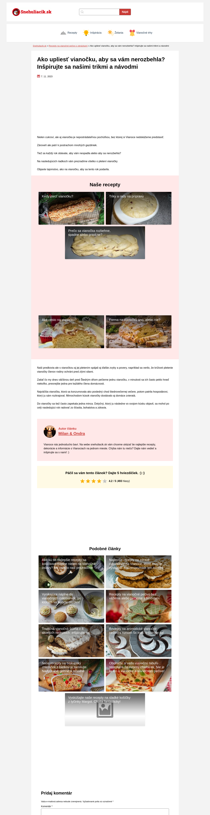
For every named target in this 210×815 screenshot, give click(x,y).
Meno (44, 732)
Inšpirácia (92, 33)
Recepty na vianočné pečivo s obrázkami (68, 46)
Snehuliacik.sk (39, 46)
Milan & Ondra (72, 399)
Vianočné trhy (140, 33)
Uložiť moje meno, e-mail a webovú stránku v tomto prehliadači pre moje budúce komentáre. (92, 746)
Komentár (46, 703)
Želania (115, 33)
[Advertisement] (105, 107)
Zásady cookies (115, 783)
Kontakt (110, 778)
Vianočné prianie (162, 792)
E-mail (112, 732)
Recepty (68, 33)
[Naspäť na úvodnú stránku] (33, 12)
